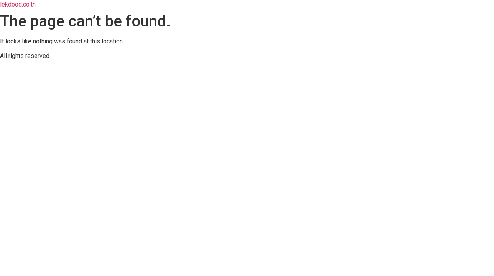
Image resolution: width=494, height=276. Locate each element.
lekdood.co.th (18, 4)
